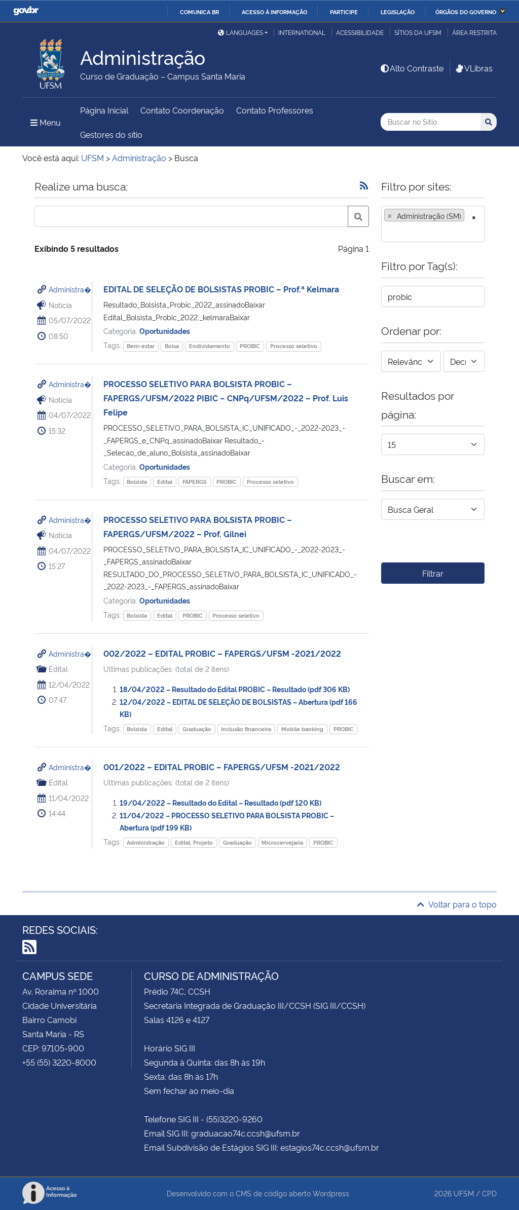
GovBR (26, 11)
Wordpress (331, 1193)
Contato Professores (274, 110)
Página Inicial (104, 110)
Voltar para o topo (457, 904)
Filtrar (432, 573)
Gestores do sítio (111, 134)
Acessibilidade (360, 32)
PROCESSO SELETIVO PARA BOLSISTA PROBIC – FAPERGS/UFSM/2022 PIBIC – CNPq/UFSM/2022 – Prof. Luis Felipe (225, 398)
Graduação (196, 729)
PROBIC (250, 346)
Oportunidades (164, 330)
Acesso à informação (274, 12)
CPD (489, 1193)
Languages (240, 32)
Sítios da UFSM (417, 32)
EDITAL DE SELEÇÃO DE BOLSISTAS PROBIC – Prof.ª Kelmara (221, 288)
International (301, 32)
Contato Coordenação (182, 110)
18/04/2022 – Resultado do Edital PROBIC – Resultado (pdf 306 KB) (235, 689)
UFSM (464, 1193)
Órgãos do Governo (465, 12)
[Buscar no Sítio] (430, 122)
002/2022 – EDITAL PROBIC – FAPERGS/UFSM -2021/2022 (222, 653)
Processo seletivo (293, 346)
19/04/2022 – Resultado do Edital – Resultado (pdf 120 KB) (220, 802)
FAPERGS (194, 481)
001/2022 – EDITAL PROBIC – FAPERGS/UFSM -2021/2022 (221, 766)
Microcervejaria (282, 842)
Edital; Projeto (194, 842)
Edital (164, 481)
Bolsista (137, 481)
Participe (344, 12)
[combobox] (433, 224)
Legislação (398, 12)
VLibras (473, 67)
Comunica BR (199, 12)
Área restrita (474, 32)
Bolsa (172, 346)
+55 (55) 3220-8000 (59, 1062)
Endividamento (209, 346)
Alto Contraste (411, 67)
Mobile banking (302, 729)
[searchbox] (387, 231)
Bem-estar (141, 346)
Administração (146, 842)
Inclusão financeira (246, 729)
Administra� (70, 289)
